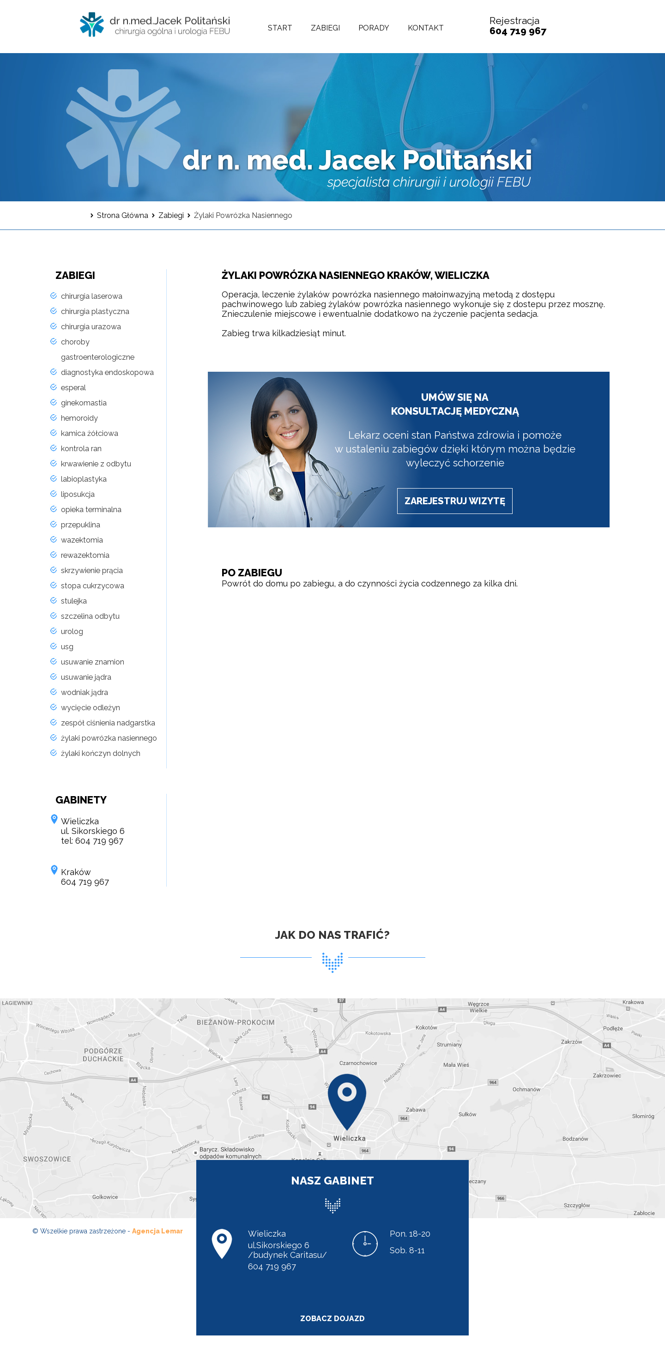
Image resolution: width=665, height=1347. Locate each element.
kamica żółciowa (89, 433)
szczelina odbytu (90, 616)
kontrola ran (81, 448)
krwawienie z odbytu (96, 463)
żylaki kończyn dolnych (100, 753)
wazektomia (82, 540)
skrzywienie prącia (92, 570)
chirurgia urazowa (91, 326)
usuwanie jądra (86, 677)
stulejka (74, 601)
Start (280, 28)
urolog (72, 631)
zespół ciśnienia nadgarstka (108, 723)
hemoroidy (79, 418)
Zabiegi (325, 28)
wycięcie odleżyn (90, 707)
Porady (373, 28)
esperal (73, 387)
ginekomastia (84, 403)
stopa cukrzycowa (92, 585)
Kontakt (426, 28)
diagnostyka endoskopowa (107, 372)
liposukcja (78, 494)
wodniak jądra (84, 692)
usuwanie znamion (92, 662)
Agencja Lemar (157, 1231)
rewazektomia (85, 555)
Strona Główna (122, 215)
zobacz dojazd (332, 1318)
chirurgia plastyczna (95, 311)
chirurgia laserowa (91, 296)
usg (67, 646)
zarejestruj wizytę (455, 501)
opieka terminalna (91, 509)
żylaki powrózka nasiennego (109, 738)
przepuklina (80, 524)
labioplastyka (84, 479)
